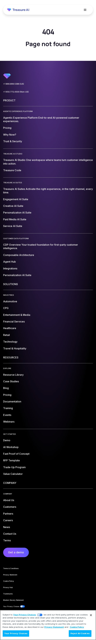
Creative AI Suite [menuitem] (13, 205)
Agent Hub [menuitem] (9, 261)
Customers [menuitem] (9, 506)
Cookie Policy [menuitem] (8, 581)
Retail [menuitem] (6, 335)
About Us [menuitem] (8, 500)
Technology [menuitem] (10, 341)
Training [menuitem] (8, 408)
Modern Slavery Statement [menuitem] (13, 600)
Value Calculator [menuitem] (13, 473)
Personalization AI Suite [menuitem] (17, 212)
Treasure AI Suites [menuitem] (48, 190)
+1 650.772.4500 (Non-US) (16, 92)
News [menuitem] (6, 527)
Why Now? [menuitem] (9, 134)
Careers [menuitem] (8, 520)
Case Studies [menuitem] (11, 381)
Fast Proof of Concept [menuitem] (16, 453)
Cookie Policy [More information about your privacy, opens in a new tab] (77, 627)
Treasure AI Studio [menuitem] (48, 161)
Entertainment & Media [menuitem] (16, 314)
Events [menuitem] (7, 415)
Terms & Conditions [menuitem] (11, 568)
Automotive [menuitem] (10, 301)
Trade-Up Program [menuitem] (14, 467)
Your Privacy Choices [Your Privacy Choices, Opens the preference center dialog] (16, 633)
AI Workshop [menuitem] (11, 447)
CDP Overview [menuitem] (40, 246)
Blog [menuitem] (6, 388)
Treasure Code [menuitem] (12, 170)
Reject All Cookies (80, 633)
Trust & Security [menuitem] (12, 141)
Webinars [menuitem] (8, 421)
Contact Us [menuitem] (9, 533)
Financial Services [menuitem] (14, 321)
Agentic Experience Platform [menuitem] (41, 119)
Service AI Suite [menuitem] (12, 226)
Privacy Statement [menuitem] (10, 575)
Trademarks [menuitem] (8, 594)
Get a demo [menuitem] (16, 552)
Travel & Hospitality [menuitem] (14, 348)
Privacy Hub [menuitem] (8, 587)
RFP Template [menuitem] (11, 460)
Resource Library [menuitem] (13, 374)
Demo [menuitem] (6, 440)
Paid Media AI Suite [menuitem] (14, 219)
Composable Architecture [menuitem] (18, 255)
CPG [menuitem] (6, 308)
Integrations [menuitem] (10, 268)
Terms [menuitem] (7, 540)
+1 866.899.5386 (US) (13, 84)
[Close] (90, 615)
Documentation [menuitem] (12, 401)
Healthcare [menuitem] (9, 328)
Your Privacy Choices (24, 614)
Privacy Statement (54, 627)
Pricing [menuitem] (7, 127)
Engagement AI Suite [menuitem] (15, 199)
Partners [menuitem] (8, 513)
